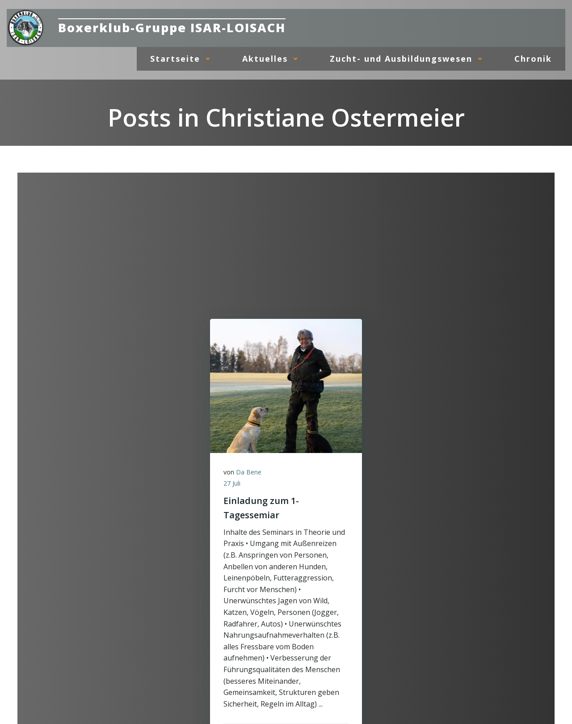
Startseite (182, 58)
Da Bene (248, 472)
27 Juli (231, 483)
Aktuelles (272, 58)
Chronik (533, 58)
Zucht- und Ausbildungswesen (409, 58)
